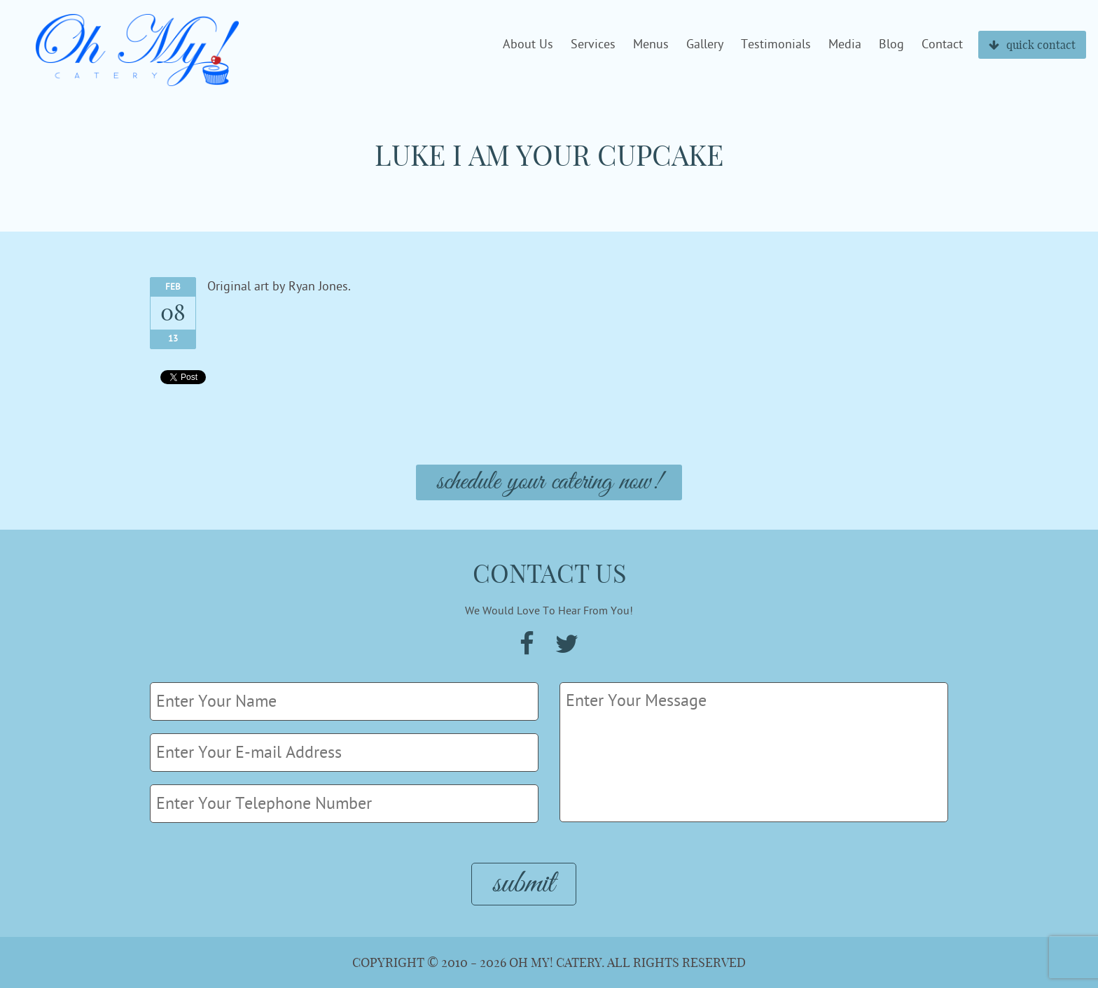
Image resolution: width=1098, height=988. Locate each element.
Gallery (704, 45)
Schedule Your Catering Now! (549, 482)
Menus (651, 45)
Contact (942, 45)
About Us (528, 45)
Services (593, 45)
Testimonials (776, 45)
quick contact (1032, 45)
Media (844, 45)
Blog (891, 45)
